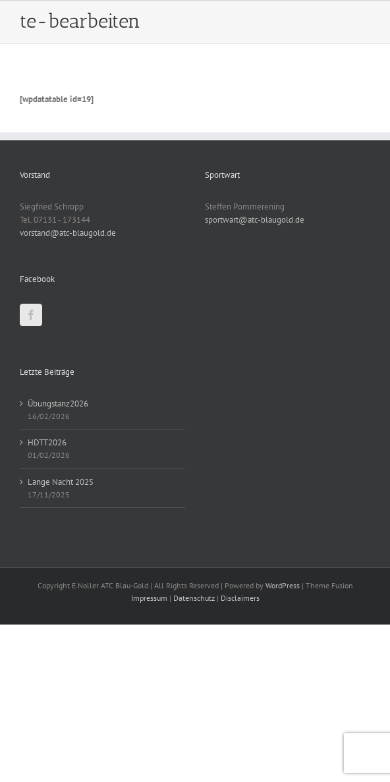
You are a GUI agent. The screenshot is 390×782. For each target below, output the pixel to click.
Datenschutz (194, 598)
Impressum (149, 598)
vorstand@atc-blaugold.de (68, 232)
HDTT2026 (47, 442)
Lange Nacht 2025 (61, 482)
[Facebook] (31, 315)
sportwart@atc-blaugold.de (254, 219)
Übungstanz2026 (58, 403)
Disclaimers (240, 598)
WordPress (282, 585)
